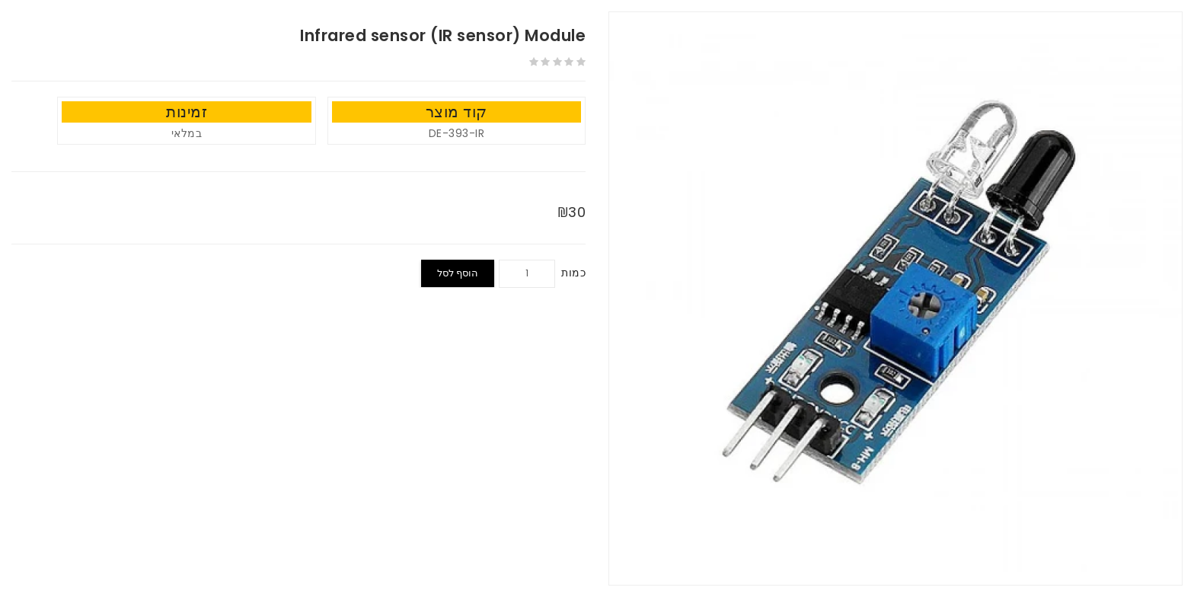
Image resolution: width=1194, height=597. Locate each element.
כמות (573, 272)
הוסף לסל (457, 273)
